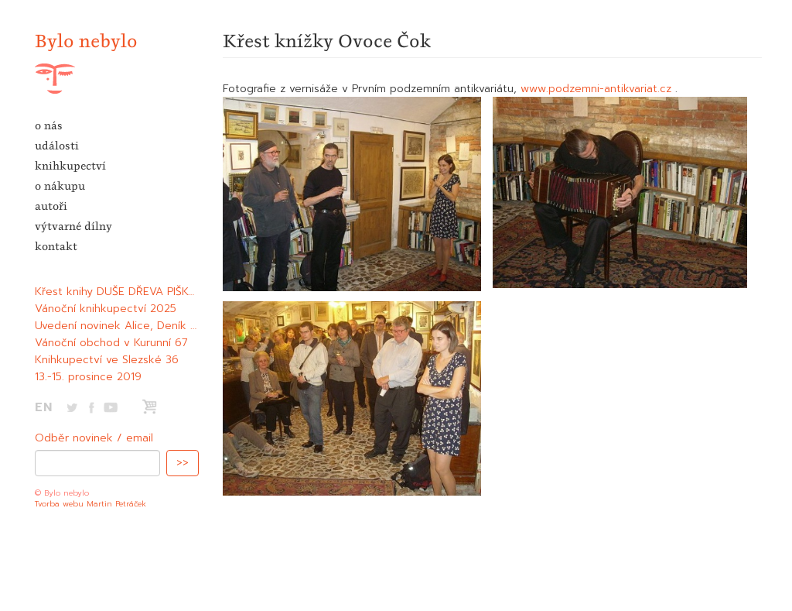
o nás (49, 125)
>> (182, 463)
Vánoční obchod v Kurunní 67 (111, 343)
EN (44, 407)
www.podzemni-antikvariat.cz (596, 89)
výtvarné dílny (73, 226)
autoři (51, 206)
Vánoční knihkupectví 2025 (105, 308)
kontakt (56, 246)
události (57, 146)
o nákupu (60, 186)
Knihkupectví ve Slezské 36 (107, 360)
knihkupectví (70, 166)
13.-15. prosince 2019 (88, 377)
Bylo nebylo (86, 40)
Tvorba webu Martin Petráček (90, 504)
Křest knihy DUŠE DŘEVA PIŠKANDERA (132, 291)
